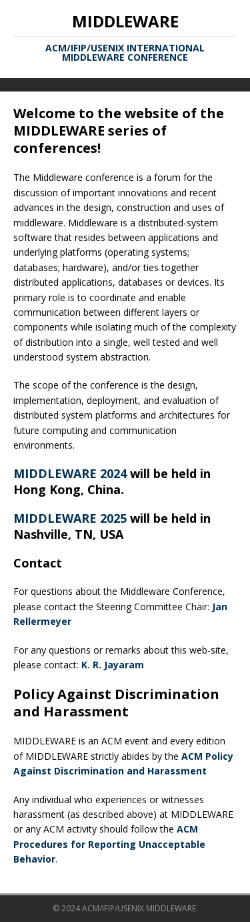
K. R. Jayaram (112, 664)
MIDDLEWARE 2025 (70, 518)
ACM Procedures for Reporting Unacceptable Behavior (109, 844)
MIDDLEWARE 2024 (70, 473)
